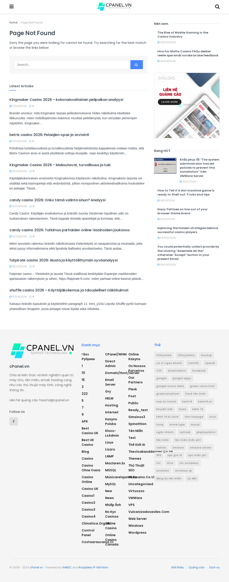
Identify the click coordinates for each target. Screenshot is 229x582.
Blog (85, 451)
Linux (109, 442)
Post (132, 396)
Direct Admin (110, 363)
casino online (87, 479)
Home (13, 22)
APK (85, 421)
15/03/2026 (166, 219)
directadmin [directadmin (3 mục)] (177, 370)
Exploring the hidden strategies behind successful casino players (187, 230)
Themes (134, 458)
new (108, 491)
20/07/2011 (188, 181)
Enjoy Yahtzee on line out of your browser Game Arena (182, 211)
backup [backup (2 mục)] (206, 355)
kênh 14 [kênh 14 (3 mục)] (197, 409)
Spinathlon (137, 424)
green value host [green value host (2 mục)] (202, 386)
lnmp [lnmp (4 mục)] (159, 424)
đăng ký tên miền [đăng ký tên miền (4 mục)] (168, 478)
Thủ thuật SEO (136, 467)
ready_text (138, 410)
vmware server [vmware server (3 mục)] (200, 447)
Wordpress (137, 532)
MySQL (110, 484)
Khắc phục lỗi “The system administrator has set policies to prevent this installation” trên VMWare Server (199, 167)
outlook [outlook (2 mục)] (185, 432)
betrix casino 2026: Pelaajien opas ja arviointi (49, 134)
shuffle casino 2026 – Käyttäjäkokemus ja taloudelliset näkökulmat (68, 290)
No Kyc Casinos (112, 514)
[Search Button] (136, 64)
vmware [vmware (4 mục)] (178, 447)
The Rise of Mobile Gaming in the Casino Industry (182, 34)
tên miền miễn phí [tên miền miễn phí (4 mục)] (188, 440)
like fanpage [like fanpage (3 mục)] (194, 416)
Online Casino (111, 525)
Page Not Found (31, 22)
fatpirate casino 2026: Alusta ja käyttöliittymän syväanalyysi (63, 260)
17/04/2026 (18, 106)
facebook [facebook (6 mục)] (199, 370)
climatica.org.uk (96, 523)
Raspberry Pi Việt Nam (93, 567)
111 (83, 373)
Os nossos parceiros (137, 368)
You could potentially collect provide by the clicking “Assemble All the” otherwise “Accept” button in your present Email (188, 252)
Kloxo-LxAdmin (112, 433)
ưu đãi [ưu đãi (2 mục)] (192, 478)
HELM (109, 398)
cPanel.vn (36, 567)
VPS (131, 505)
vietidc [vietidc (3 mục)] (161, 447)
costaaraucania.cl (97, 542)
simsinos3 (136, 417)
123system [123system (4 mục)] (164, 355)
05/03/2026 (166, 238)
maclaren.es (115, 463)
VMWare (135, 498)
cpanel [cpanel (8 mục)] (210, 363)
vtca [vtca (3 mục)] (170, 463)
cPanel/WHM (116, 354)
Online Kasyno (134, 356)
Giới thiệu (177, 567)
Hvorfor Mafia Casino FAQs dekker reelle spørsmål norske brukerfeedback (187, 53)
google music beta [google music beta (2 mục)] (170, 386)
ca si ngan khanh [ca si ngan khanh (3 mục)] (169, 363)
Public (133, 403)
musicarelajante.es (120, 477)
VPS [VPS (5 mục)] (158, 455)
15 (83, 380)
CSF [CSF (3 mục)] (159, 370)
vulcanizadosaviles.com (148, 512)
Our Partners (135, 379)
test (132, 437)
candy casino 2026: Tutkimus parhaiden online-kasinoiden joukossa (69, 230)
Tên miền (135, 431)
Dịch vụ (214, 567)
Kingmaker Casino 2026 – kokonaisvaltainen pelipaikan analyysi (66, 99)
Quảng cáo (197, 567)
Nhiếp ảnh (113, 505)
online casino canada (112, 540)
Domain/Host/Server (122, 373)
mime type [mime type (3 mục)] (177, 424)
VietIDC (67, 567)
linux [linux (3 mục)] (212, 416)
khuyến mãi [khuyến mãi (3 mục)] (164, 409)
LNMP (109, 456)
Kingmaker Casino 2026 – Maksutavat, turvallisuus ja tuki (59, 165)
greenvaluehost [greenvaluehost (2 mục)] (167, 393)
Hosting (111, 405)
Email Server (110, 382)
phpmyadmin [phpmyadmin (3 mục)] (206, 432)
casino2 (88, 502)
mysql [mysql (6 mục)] (195, 424)
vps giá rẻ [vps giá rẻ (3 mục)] (175, 455)
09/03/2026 (166, 42)
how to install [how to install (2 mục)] (166, 401)
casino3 (88, 509)
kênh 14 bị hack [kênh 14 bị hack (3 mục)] (167, 416)
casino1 (88, 495)
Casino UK (90, 488)
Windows (135, 525)
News (109, 498)
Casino (87, 458)
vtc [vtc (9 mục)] (158, 463)
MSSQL (110, 470)
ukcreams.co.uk (141, 477)
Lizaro (110, 449)
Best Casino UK (90, 430)
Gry (108, 391)
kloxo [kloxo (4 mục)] (182, 409)
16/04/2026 (18, 171)
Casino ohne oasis (91, 467)
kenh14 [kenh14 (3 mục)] (187, 401)
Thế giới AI (136, 444)
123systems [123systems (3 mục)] (186, 355)
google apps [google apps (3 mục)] (182, 378)
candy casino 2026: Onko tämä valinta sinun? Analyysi (57, 200)
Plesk (132, 389)
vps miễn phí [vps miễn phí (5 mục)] (197, 455)
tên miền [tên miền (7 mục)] (162, 440)
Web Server (137, 518)
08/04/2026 (166, 61)
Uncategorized (140, 484)
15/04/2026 (18, 296)
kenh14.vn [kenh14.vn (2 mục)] (205, 401)
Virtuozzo (136, 491)
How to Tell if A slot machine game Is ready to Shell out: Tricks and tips (185, 192)
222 (85, 393)
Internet (112, 412)
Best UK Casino (88, 442)
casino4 (88, 516)
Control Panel (88, 532)
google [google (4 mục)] (161, 378)
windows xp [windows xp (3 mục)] (183, 470)
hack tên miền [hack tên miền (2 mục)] (195, 393)
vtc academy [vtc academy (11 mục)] (189, 463)
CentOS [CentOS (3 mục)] (193, 363)
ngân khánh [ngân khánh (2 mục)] (165, 432)
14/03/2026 (166, 200)
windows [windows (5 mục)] (162, 470)
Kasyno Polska (111, 421)
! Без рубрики (88, 356)
